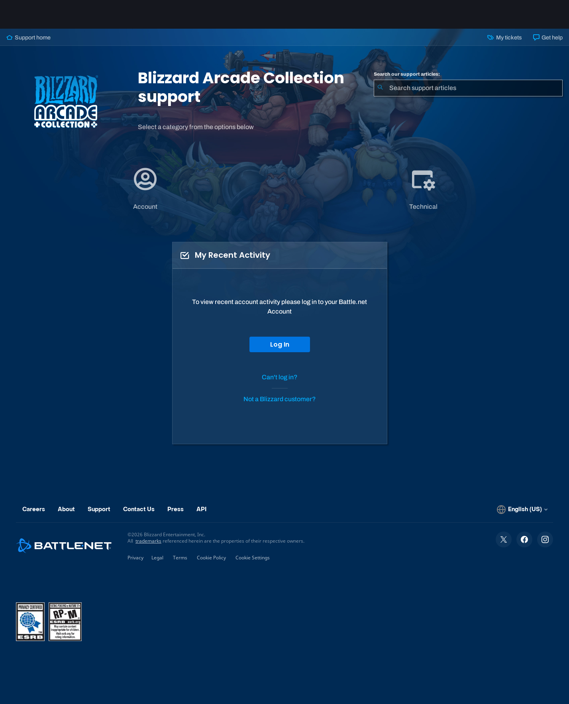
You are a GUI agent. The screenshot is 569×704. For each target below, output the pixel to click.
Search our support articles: (407, 74)
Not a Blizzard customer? (279, 399)
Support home (28, 37)
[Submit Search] (380, 88)
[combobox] (468, 88)
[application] (145, 188)
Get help (548, 37)
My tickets (504, 37)
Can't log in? (280, 377)
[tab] (145, 188)
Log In (279, 344)
